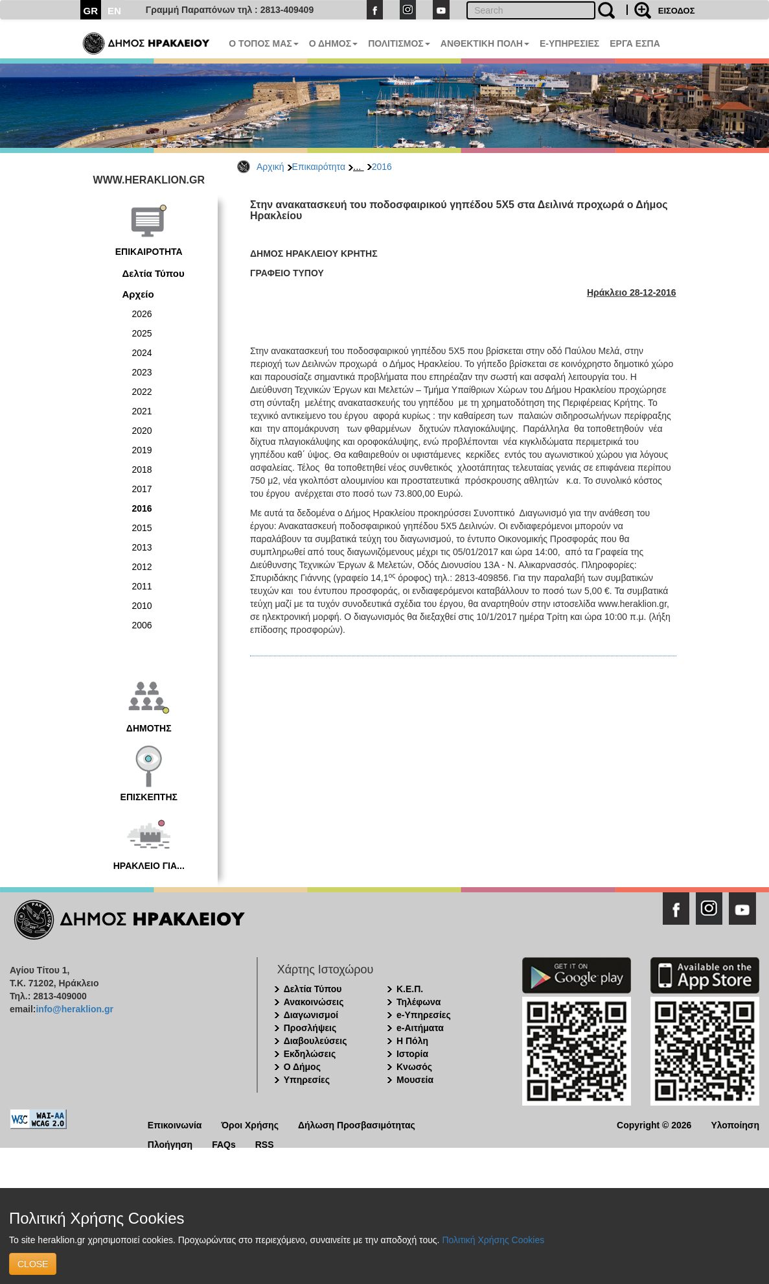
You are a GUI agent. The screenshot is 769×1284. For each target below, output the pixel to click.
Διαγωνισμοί (311, 1015)
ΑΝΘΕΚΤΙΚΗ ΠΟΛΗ (485, 43)
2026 (142, 314)
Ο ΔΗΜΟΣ (333, 43)
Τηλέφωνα (418, 1002)
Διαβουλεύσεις (315, 1041)
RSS (264, 1143)
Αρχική (270, 166)
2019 (142, 450)
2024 (142, 353)
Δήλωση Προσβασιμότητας (356, 1124)
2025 (142, 333)
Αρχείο (138, 294)
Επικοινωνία (175, 1124)
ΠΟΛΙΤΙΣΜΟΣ (399, 43)
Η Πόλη (412, 1041)
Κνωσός (414, 1067)
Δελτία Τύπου (153, 273)
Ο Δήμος (302, 1067)
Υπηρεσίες (307, 1080)
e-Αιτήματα (420, 1028)
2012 (142, 567)
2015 (142, 528)
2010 (142, 605)
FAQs (224, 1143)
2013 (142, 547)
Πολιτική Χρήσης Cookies (493, 1240)
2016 (382, 166)
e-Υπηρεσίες (423, 1015)
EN (114, 10)
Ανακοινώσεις (314, 1002)
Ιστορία (412, 1054)
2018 (142, 469)
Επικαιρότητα (318, 166)
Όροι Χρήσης (250, 1124)
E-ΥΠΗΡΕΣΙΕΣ (569, 43)
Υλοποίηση (735, 1124)
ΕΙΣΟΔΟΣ (676, 11)
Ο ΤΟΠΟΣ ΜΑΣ (263, 43)
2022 (142, 391)
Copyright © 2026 (654, 1124)
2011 (142, 586)
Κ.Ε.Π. (409, 989)
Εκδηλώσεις (310, 1054)
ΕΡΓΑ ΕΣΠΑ (635, 43)
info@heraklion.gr (74, 1009)
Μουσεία (414, 1080)
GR (91, 10)
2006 (142, 625)
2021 (142, 411)
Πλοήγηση (170, 1143)
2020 (142, 430)
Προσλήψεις (310, 1028)
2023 (142, 372)
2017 (142, 489)
